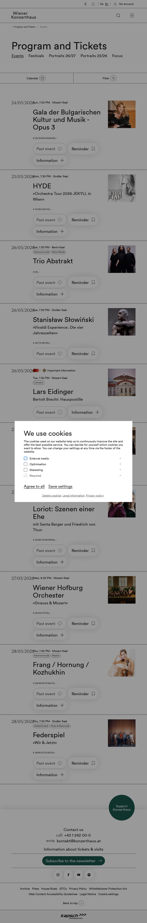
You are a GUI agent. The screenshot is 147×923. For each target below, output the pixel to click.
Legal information (73, 495)
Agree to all (34, 486)
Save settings (60, 486)
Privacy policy (95, 495)
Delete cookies (51, 495)
